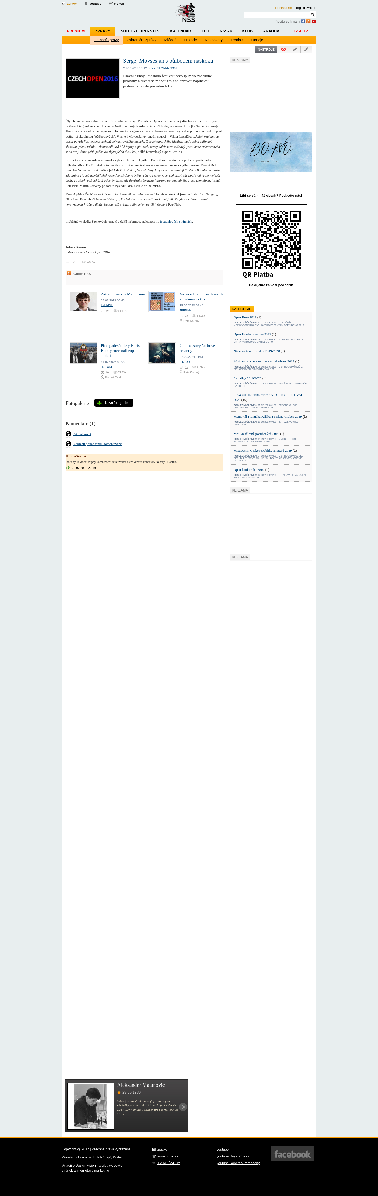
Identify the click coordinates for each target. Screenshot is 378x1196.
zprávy (72, 3)
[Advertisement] (269, 97)
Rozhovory (214, 40)
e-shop (119, 3)
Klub (247, 31)
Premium (76, 31)
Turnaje (257, 40)
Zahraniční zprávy (141, 40)
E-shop (300, 31)
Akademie (273, 31)
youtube (95, 3)
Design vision (86, 1165)
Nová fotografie (116, 403)
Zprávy (102, 31)
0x (107, 310)
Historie (190, 40)
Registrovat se (305, 8)
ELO (205, 31)
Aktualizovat (82, 434)
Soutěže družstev (140, 31)
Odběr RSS (82, 274)
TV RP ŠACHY (169, 1163)
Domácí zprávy (106, 40)
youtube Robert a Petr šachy (238, 1163)
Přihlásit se (283, 8)
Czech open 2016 (163, 68)
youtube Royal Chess (233, 1156)
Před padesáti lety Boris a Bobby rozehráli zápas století (122, 350)
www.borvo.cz (168, 1156)
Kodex (118, 1157)
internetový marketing (93, 1170)
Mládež (170, 40)
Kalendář (180, 31)
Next (183, 1107)
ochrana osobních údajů (93, 1157)
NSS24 (226, 31)
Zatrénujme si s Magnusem (123, 294)
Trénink (236, 40)
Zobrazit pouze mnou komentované (98, 444)
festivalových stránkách (176, 221)
